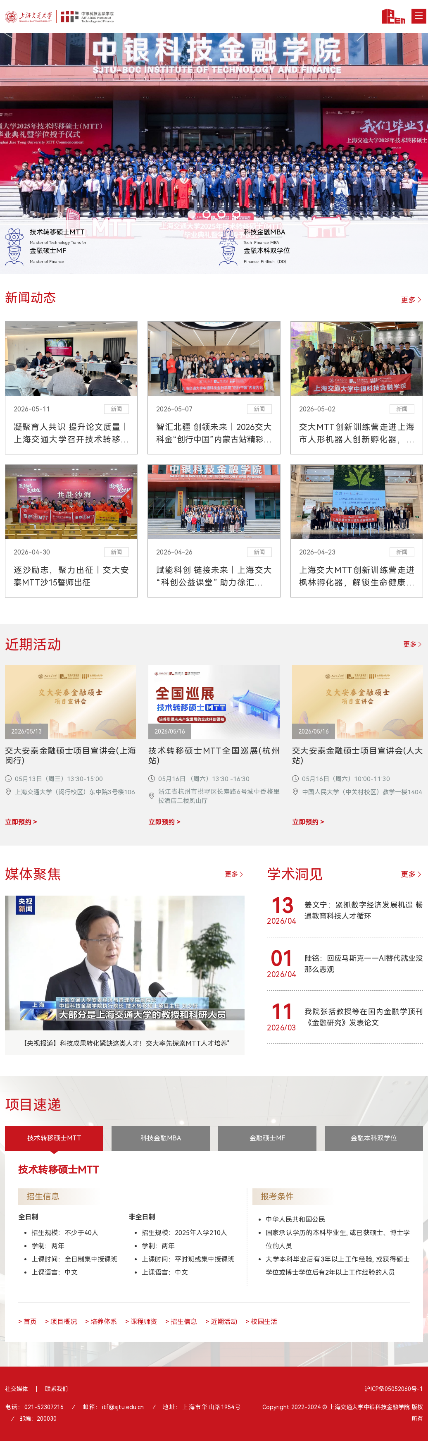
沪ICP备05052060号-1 (394, 1389)
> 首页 (27, 1322)
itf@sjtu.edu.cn (123, 1408)
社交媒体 (16, 1389)
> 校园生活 (261, 1322)
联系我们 (56, 1389)
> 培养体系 (101, 1322)
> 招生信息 (181, 1322)
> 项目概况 (61, 1322)
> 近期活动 (221, 1322)
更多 (412, 300)
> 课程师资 (141, 1322)
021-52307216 (44, 1408)
